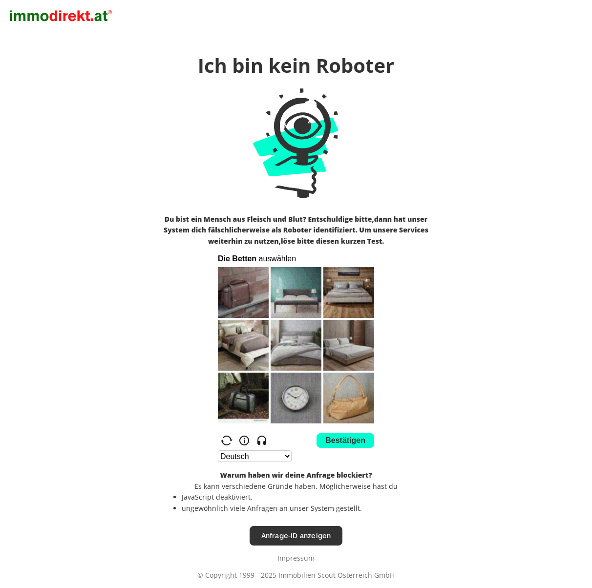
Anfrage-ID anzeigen (296, 535)
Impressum (296, 558)
